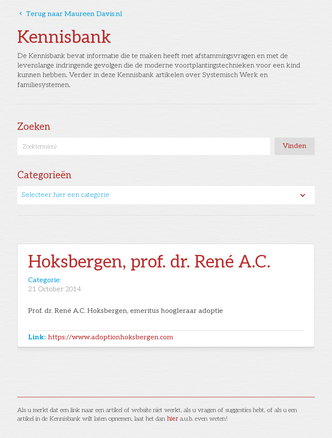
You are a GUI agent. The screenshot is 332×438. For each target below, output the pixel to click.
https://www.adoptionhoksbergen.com (110, 337)
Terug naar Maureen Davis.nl (69, 14)
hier (172, 418)
